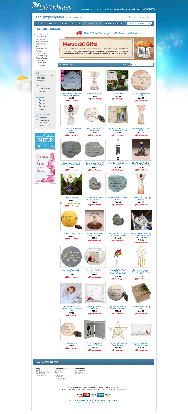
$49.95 (95, 167)
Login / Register (80, 370)
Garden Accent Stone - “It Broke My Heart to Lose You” (71, 164)
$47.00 (95, 96)
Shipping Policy (60, 378)
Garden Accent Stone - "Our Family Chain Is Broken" (71, 94)
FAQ (56, 373)
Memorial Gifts (92, 23)
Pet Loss (39, 51)
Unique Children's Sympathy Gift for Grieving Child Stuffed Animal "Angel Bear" (141, 235)
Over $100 (41, 81)
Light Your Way (71, 343)
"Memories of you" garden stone (71, 271)
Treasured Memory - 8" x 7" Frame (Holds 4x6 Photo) (117, 129)
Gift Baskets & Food (70, 23)
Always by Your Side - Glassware (94, 271)
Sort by (126, 65)
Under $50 (41, 75)
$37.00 (71, 133)
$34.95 (141, 167)
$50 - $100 (41, 78)
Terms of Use (59, 375)
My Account (133, 17)
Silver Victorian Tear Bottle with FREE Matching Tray (141, 164)
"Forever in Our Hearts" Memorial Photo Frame (95, 344)
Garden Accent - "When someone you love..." (94, 198)
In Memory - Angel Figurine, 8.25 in (141, 129)
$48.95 (118, 276)
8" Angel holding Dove (94, 94)
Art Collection (40, 39)
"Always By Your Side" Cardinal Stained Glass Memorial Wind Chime (118, 272)
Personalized (41, 63)
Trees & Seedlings (42, 56)
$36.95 (71, 200)
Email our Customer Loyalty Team (113, 390)
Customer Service (146, 17)
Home (39, 23)
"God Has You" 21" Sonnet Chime (118, 164)
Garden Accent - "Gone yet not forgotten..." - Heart (117, 234)
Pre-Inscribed (41, 65)
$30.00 (118, 133)
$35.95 (95, 133)
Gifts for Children (41, 44)
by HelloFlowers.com (58, 17)
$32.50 (71, 275)
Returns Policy (59, 380)
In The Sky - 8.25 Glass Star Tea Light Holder (118, 344)
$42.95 (71, 98)
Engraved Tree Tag (71, 198)
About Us (58, 370)
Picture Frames (41, 53)
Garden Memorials (42, 42)
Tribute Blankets (41, 37)
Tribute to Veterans (42, 58)
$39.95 (71, 167)
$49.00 (141, 202)
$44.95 (118, 167)
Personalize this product (73, 203)
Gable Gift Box (118, 94)
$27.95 (95, 275)
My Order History (80, 373)
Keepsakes (39, 46)
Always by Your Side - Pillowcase (94, 307)
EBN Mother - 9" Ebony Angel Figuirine (141, 198)
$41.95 (118, 96)
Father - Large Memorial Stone (141, 94)
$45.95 (95, 311)
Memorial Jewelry (114, 23)
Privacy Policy (59, 376)
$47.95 (71, 313)
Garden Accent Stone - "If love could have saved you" (94, 164)
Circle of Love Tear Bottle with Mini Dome (94, 234)
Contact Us (58, 372)
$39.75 (95, 348)
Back (38, 29)
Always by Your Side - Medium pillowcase (141, 344)
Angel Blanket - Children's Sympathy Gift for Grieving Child (71, 308)
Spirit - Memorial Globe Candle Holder (95, 129)
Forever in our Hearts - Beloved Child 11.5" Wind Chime (141, 272)
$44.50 (141, 311)
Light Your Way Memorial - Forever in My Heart (118, 307)
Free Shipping (73, 100)
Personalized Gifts (42, 49)
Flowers (51, 23)
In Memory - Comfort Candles (71, 234)
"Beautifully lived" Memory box (141, 307)
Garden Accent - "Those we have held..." (117, 198)
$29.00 (141, 98)
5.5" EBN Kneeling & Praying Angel (71, 129)
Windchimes (40, 60)
